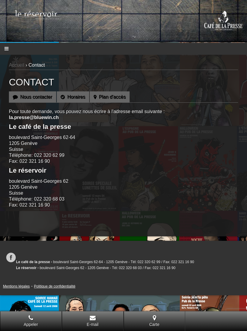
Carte (154, 321)
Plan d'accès (110, 96)
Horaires (73, 96)
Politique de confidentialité (54, 286)
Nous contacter (32, 96)
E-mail (93, 321)
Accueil (16, 65)
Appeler (31, 321)
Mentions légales (16, 286)
